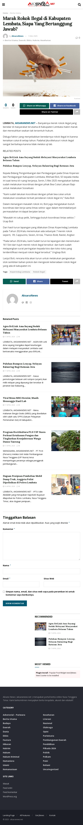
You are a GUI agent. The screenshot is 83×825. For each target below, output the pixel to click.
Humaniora (8, 761)
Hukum (6, 752)
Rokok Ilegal (39, 272)
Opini (45, 731)
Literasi (47, 719)
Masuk (6, 783)
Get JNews (39, 815)
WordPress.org (10, 796)
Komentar (9, 529)
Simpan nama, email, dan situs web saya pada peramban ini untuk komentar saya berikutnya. (40, 593)
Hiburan (7, 744)
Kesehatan (45, 40)
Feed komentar (10, 792)
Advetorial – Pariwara (14, 714)
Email (7, 578)
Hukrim (36, 40)
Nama (7, 565)
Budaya (7, 723)
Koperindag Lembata (20, 272)
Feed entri (7, 788)
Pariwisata (48, 735)
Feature (7, 740)
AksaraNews (17, 36)
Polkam (47, 756)
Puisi (45, 761)
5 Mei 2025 (33, 36)
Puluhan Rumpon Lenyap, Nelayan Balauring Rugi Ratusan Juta (38, 165)
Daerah (22, 40)
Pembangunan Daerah (54, 740)
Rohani (46, 765)
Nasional (47, 723)
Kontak (52, 815)
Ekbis (29, 40)
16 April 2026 (9, 486)
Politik (46, 752)
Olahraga (48, 727)
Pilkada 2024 (49, 748)
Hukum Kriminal (11, 756)
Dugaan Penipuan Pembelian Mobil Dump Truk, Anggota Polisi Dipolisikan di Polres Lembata (22, 479)
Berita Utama (15, 13)
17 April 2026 (9, 336)
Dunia (6, 731)
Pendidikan (49, 744)
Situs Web (49, 578)
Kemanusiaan (10, 769)
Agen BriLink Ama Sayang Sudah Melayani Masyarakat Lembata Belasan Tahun (25, 329)
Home (5, 13)
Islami (6, 765)
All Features (25, 815)
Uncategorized (50, 769)
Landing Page (9, 815)
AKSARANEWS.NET (25, 123)
